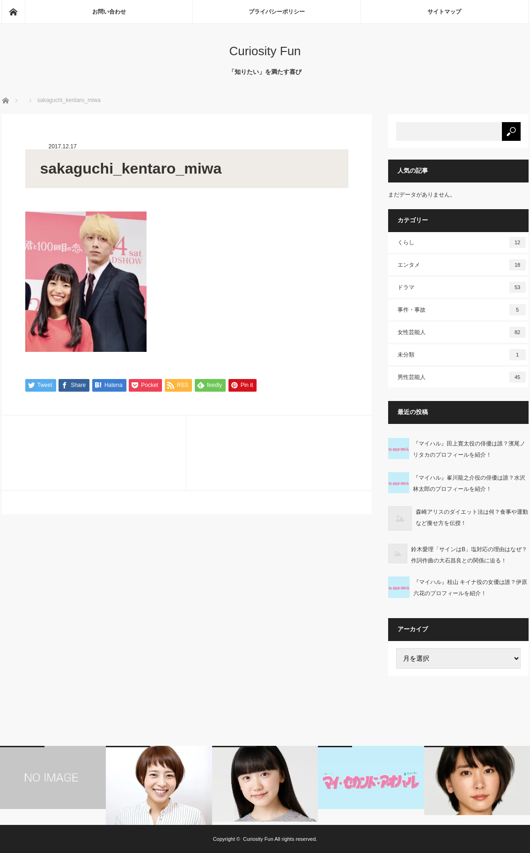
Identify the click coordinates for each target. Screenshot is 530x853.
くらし (462, 242)
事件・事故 (462, 309)
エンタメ (462, 264)
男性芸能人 (462, 377)
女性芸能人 (462, 332)
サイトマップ (444, 11)
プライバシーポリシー (277, 11)
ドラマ (462, 287)
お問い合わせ (109, 11)
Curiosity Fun (265, 51)
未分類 (462, 354)
